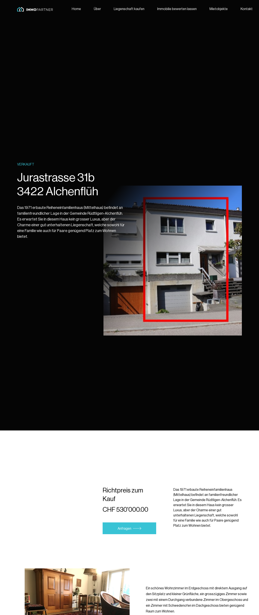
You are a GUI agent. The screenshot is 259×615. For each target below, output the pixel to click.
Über (97, 9)
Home (76, 9)
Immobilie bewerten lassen (177, 9)
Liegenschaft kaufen (129, 9)
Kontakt (247, 9)
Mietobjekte (219, 9)
